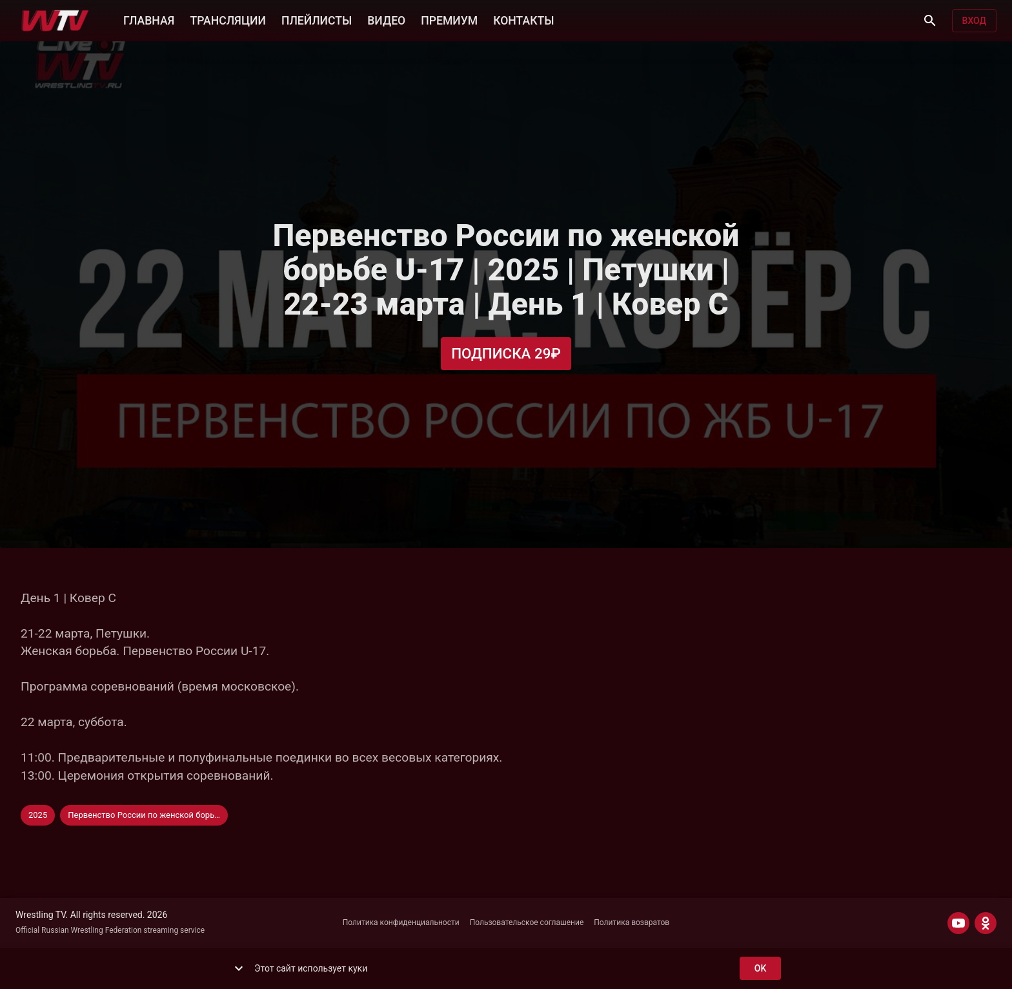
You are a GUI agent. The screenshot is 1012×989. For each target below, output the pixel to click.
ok (760, 969)
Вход (974, 21)
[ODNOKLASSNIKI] (986, 923)
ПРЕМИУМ (449, 19)
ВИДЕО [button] (386, 19)
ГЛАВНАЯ (149, 19)
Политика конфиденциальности (401, 922)
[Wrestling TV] (55, 20)
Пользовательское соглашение (527, 922)
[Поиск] (930, 20)
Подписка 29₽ (506, 353)
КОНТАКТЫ (523, 19)
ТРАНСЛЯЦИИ (227, 19)
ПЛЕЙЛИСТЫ (316, 19)
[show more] (238, 968)
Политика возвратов (631, 922)
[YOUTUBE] (958, 923)
